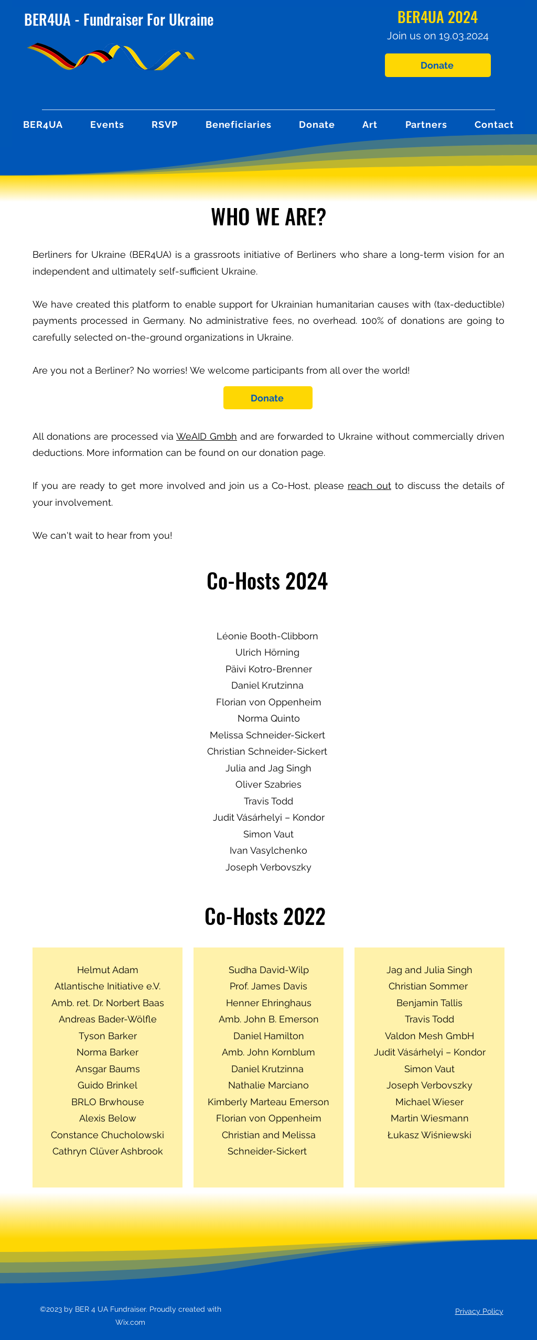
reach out (369, 485)
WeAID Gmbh (206, 436)
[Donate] (438, 65)
